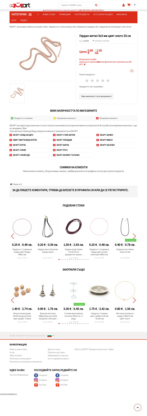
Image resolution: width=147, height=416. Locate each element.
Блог (14, 20)
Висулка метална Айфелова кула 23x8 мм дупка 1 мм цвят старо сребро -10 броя (48, 316)
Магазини (122, 14)
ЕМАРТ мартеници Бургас (23, 140)
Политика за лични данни (20, 358)
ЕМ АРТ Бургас (18, 145)
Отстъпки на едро (103, 14)
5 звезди (108, 80)
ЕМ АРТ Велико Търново (66, 155)
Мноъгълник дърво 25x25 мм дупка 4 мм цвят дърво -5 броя (22, 316)
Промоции (64, 14)
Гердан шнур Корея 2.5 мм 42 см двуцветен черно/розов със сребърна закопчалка (74, 252)
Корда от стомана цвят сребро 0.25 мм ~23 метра (99, 316)
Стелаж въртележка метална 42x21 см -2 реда (73, 316)
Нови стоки (49, 14)
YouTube (40, 385)
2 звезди (92, 80)
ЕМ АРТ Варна (61, 145)
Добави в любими (101, 41)
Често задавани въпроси (58, 358)
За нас (12, 352)
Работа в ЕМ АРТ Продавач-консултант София (94, 349)
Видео (24, 20)
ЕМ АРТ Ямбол (104, 140)
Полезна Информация (19, 375)
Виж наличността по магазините (96, 96)
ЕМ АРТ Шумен (104, 135)
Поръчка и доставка (56, 352)
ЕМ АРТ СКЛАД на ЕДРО (21, 135)
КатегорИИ (21, 14)
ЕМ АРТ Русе (60, 150)
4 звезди (103, 80)
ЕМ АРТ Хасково (105, 145)
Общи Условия (16, 355)
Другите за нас (54, 349)
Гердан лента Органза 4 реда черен (48, 250)
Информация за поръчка (58, 355)
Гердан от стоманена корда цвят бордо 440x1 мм (22, 252)
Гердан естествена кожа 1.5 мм (125, 250)
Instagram (40, 380)
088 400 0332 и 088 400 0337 (90, 10)
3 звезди (97, 80)
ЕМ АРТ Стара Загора (64, 135)
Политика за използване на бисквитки (26, 361)
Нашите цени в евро (18, 349)
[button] (59, 259)
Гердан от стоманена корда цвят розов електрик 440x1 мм (99, 252)
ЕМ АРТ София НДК (20, 155)
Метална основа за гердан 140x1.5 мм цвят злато (125, 316)
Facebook (40, 375)
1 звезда (87, 80)
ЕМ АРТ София (18, 150)
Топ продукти (81, 14)
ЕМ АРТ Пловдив (62, 140)
